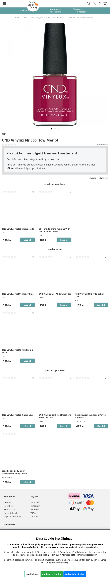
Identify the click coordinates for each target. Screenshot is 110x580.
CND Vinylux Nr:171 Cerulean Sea (55, 294)
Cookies (7, 502)
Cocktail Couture (55, 17)
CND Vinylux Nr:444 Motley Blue (18, 294)
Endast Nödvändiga (74, 574)
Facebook (35, 502)
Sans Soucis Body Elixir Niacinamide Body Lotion (14, 472)
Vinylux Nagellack (37, 17)
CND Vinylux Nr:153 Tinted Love (17, 415)
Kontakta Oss (10, 509)
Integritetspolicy (11, 513)
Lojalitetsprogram (12, 516)
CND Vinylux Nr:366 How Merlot (79, 17)
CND (24, 17)
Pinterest (35, 509)
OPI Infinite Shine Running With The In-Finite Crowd (54, 230)
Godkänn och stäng (51, 574)
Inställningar (32, 574)
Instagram (35, 506)
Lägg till (101, 426)
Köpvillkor (8, 506)
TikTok (34, 513)
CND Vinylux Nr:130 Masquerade (18, 228)
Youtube (35, 516)
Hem (17, 17)
